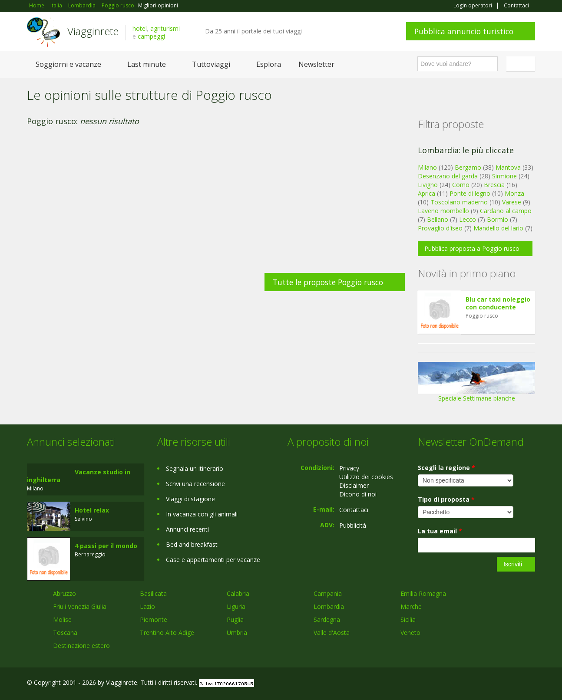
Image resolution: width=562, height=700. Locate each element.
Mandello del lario (498, 228)
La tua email (440, 531)
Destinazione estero (81, 645)
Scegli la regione (446, 467)
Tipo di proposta (446, 499)
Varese (511, 202)
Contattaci (516, 6)
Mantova (508, 167)
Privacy (349, 468)
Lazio (147, 606)
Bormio (497, 219)
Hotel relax (92, 510)
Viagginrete (93, 31)
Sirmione (504, 176)
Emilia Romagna (423, 593)
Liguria (236, 606)
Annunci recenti (187, 529)
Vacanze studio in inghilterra (78, 476)
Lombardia (329, 606)
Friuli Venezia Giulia (79, 606)
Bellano (437, 219)
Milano (427, 167)
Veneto (410, 632)
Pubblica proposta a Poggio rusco (471, 248)
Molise (62, 619)
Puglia (235, 619)
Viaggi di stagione (190, 499)
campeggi (151, 36)
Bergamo (468, 167)
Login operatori (472, 6)
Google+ (488, 683)
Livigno (428, 185)
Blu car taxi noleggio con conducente (498, 303)
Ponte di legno (470, 193)
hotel (139, 28)
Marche (411, 606)
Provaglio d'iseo (440, 228)
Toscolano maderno (459, 202)
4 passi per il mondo (106, 546)
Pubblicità (352, 525)
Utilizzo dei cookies (366, 477)
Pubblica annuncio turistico (463, 31)
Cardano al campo (506, 211)
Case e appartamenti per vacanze (213, 559)
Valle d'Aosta (332, 632)
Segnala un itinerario (194, 468)
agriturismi (165, 28)
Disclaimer (354, 485)
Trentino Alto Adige (167, 632)
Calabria (238, 593)
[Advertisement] (216, 208)
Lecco (467, 219)
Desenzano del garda (448, 176)
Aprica (426, 193)
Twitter (510, 683)
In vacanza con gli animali (202, 514)
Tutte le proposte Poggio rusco (328, 282)
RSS (530, 683)
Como (460, 185)
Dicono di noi (358, 494)
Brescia (494, 185)
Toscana (65, 632)
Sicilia (408, 619)
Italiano (522, 63)
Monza (514, 193)
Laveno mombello (443, 211)
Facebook (469, 683)
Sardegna (327, 619)
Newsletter (316, 64)
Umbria (237, 632)
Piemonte (153, 619)
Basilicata (153, 593)
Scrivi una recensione (195, 484)
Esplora (268, 64)
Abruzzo (64, 593)
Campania (328, 593)
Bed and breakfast (192, 544)
